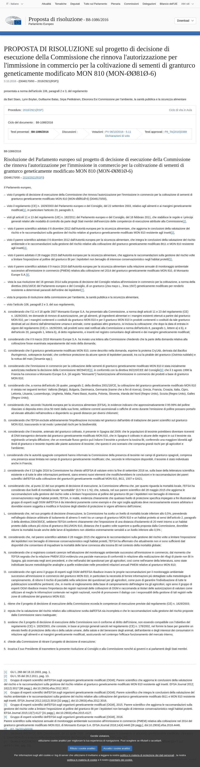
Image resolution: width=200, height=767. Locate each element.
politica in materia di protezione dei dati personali (147, 759)
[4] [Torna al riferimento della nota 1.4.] (5, 692)
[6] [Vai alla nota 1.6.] (27, 274)
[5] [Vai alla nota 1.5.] (170, 259)
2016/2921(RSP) (33, 110)
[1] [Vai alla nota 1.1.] (24, 210)
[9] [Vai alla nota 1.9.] (161, 370)
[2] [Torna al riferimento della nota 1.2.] (5, 676)
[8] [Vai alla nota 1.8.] (91, 370)
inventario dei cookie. (121, 763)
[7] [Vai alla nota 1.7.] (82, 290)
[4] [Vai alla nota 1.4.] (25, 248)
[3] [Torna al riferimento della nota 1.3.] (5, 680)
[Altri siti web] (187, 4)
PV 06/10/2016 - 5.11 (118, 131)
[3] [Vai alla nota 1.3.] (172, 232)
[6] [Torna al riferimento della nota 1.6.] (5, 717)
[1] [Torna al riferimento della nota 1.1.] (5, 672)
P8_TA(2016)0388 (176, 131)
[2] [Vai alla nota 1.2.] (184, 221)
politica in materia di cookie (82, 763)
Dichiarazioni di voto (117, 135)
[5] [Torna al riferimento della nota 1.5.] (5, 704)
